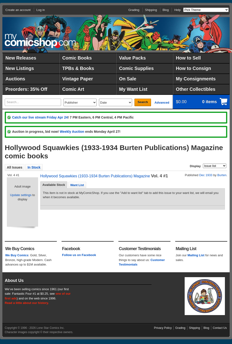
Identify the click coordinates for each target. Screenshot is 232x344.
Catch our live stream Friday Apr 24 (40, 117)
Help (177, 10)
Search (143, 102)
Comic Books (77, 57)
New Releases (20, 57)
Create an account (18, 10)
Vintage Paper (77, 78)
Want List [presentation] (77, 185)
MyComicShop (40, 41)
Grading (133, 10)
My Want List (133, 89)
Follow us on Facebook (79, 255)
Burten (221, 175)
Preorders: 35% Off (26, 89)
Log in (40, 10)
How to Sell (188, 57)
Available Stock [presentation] (53, 185)
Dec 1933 (205, 175)
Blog (166, 10)
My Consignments (196, 78)
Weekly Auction (72, 131)
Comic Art (73, 89)
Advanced (162, 102)
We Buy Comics (16, 255)
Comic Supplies (136, 68)
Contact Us (220, 328)
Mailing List (196, 255)
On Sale (127, 78)
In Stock (33, 167)
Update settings (20, 195)
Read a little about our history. (27, 303)
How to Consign (193, 68)
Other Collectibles (195, 89)
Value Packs (132, 57)
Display (195, 166)
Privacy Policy (163, 328)
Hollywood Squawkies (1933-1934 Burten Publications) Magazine (95, 176)
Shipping (151, 10)
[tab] (53, 184)
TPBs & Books (78, 68)
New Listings (19, 68)
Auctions (15, 78)
